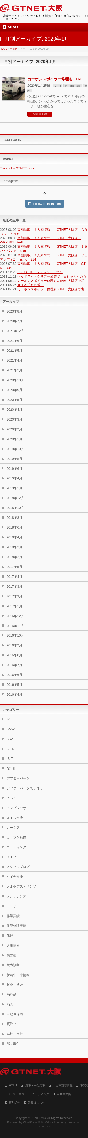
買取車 (11, 1024)
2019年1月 (14, 488)
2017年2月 (14, 596)
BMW (11, 729)
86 (8, 719)
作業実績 (13, 916)
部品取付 (13, 1043)
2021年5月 (14, 350)
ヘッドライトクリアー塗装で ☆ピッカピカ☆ (51, 276)
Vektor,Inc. (74, 1122)
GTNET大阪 (38, 1118)
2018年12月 (15, 498)
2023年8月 (14, 311)
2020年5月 (14, 400)
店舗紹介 (14, 1102)
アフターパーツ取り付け (25, 788)
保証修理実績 (16, 926)
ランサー (13, 906)
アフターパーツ (18, 778)
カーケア (13, 827)
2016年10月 (15, 635)
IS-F (10, 759)
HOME (13, 1085)
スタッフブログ (18, 867)
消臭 (10, 1004)
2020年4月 (14, 409)
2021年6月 (14, 341)
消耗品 (11, 994)
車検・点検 (15, 1034)
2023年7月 (14, 321)
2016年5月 (14, 685)
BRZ (10, 739)
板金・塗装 (15, 985)
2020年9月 (14, 390)
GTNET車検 (16, 1094)
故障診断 (13, 965)
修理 (10, 935)
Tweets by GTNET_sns (17, 168)
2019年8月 (14, 459)
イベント (13, 798)
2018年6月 (14, 527)
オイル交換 (15, 818)
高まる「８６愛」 (30, 285)
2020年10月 (15, 380)
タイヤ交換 (15, 876)
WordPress (30, 1122)
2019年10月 (15, 449)
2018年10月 (15, 508)
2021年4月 (14, 360)
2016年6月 (14, 675)
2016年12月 (15, 616)
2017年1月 (14, 606)
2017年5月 (14, 567)
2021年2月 (14, 370)
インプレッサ (16, 808)
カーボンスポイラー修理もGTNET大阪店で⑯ (50, 289)
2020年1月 (14, 439)
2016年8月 (14, 655)
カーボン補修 (72, 85)
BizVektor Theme (52, 1122)
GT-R (57, 85)
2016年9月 (14, 645)
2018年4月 (14, 537)
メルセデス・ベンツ (21, 886)
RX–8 (11, 768)
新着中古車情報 (18, 975)
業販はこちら (36, 1102)
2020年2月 (14, 429)
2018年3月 (14, 547)
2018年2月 (14, 557)
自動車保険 (15, 1014)
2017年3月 (14, 586)
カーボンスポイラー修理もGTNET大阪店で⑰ (50, 281)
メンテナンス (16, 896)
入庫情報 (13, 945)
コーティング (16, 847)
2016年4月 (14, 694)
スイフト (13, 857)
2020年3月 (14, 419)
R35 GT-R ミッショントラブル (40, 272)
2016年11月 (15, 626)
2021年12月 (15, 331)
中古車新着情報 (63, 1085)
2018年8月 (14, 517)
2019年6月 (14, 468)
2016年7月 (14, 665)
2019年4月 (14, 478)
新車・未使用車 (35, 1085)
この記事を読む (40, 114)
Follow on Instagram (44, 203)
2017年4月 (14, 576)
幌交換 (11, 955)
